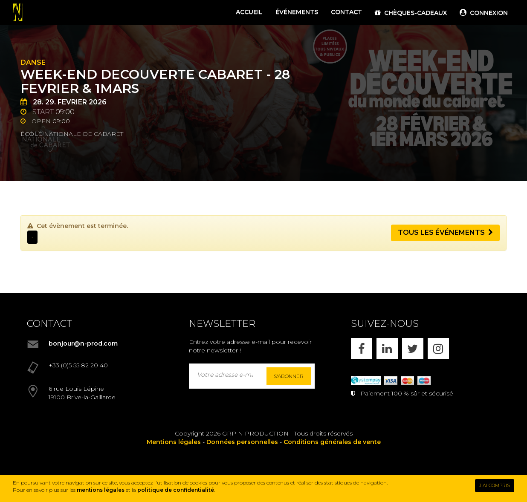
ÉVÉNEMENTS (296, 12)
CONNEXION (484, 13)
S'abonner (289, 376)
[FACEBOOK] (361, 348)
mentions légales (101, 490)
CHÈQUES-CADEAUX (411, 13)
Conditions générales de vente (332, 442)
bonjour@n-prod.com (83, 343)
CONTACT (346, 12)
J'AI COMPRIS (494, 485)
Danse (33, 62)
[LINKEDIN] (387, 348)
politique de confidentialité (175, 490)
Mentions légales (174, 442)
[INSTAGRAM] (438, 348)
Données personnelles (242, 442)
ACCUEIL (249, 12)
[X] (412, 348)
